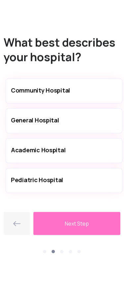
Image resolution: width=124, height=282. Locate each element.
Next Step (77, 224)
